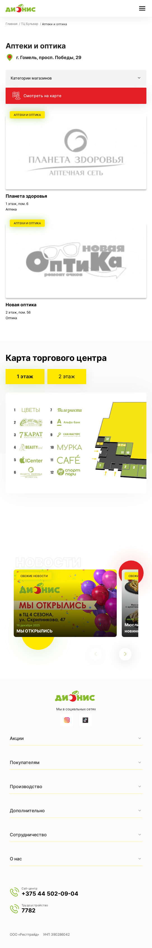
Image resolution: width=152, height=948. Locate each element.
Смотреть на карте (36, 96)
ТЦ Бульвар (30, 24)
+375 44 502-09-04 (50, 893)
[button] (125, 654)
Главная (12, 24)
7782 (29, 910)
